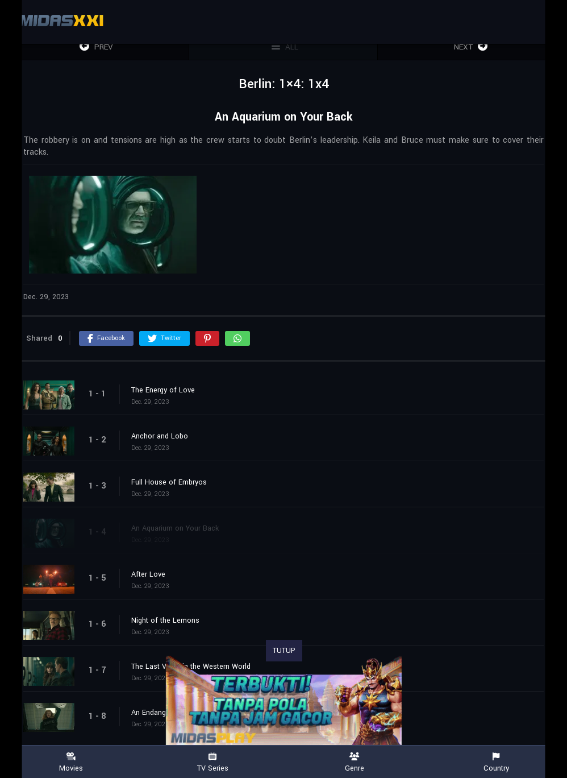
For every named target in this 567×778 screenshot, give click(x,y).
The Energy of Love (163, 390)
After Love (148, 574)
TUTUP (284, 650)
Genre (355, 762)
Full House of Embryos (169, 482)
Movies (71, 762)
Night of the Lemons (165, 620)
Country (497, 762)
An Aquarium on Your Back (175, 528)
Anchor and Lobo (159, 436)
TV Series (213, 762)
